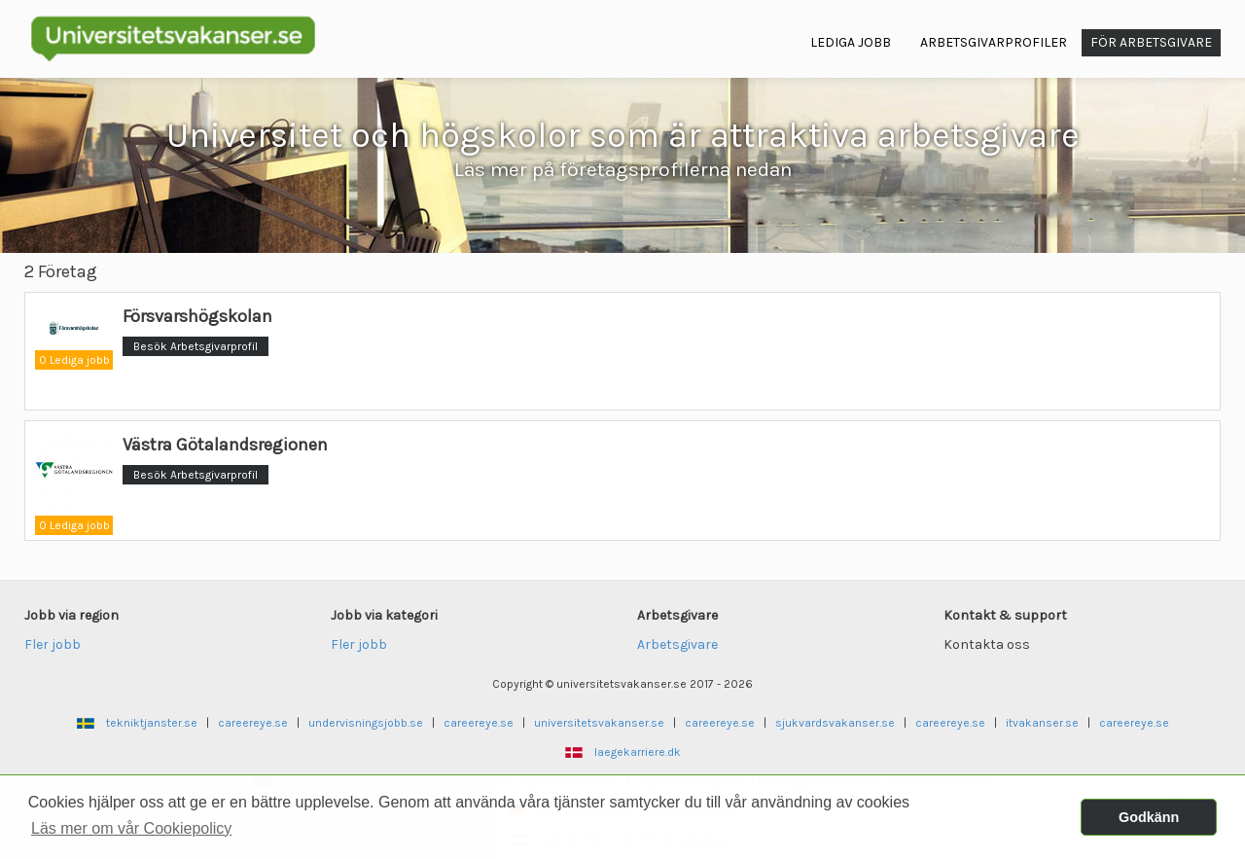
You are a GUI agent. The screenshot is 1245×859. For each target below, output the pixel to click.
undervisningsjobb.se (365, 723)
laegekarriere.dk (637, 752)
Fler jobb (52, 644)
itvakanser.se (1042, 723)
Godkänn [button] (1149, 817)
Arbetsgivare (677, 644)
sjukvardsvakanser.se (835, 723)
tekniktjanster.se (151, 723)
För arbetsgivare (1151, 42)
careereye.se (253, 723)
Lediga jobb (850, 42)
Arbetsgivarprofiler (993, 42)
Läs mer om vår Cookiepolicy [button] (131, 828)
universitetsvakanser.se (599, 723)
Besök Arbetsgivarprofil (195, 346)
